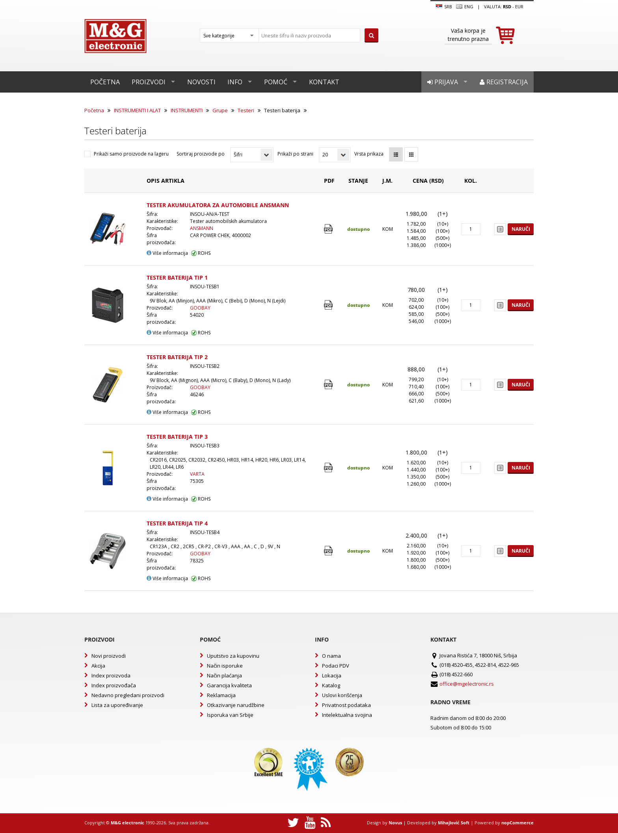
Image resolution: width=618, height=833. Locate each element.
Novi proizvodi (108, 655)
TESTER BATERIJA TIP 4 (177, 523)
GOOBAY (200, 307)
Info (234, 82)
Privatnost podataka (346, 705)
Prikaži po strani (295, 153)
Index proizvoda (110, 675)
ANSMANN (201, 228)
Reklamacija (221, 695)
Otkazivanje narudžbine (235, 705)
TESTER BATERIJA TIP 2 (177, 357)
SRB (444, 7)
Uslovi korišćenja (342, 695)
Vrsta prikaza (368, 153)
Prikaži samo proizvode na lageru (131, 153)
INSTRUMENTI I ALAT (137, 110)
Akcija (98, 665)
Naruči (521, 229)
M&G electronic (127, 823)
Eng (464, 7)
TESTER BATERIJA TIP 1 (177, 277)
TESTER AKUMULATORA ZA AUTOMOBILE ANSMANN (218, 205)
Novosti (201, 82)
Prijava (442, 82)
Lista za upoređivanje (117, 705)
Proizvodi (149, 82)
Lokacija (331, 675)
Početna (105, 82)
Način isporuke (225, 665)
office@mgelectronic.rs (466, 683)
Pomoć (275, 82)
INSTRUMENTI (187, 110)
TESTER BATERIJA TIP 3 (177, 436)
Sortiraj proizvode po (201, 153)
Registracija (504, 82)
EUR (519, 6)
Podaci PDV (335, 665)
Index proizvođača (113, 685)
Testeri (246, 110)
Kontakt (324, 82)
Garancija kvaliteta (229, 685)
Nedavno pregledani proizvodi (127, 695)
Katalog (331, 685)
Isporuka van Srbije (230, 714)
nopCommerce (517, 823)
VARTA (197, 474)
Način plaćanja (224, 675)
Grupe (220, 110)
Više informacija (167, 253)
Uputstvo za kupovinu (233, 655)
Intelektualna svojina (347, 714)
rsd (507, 6)
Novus (395, 823)
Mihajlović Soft (453, 823)
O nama (331, 655)
